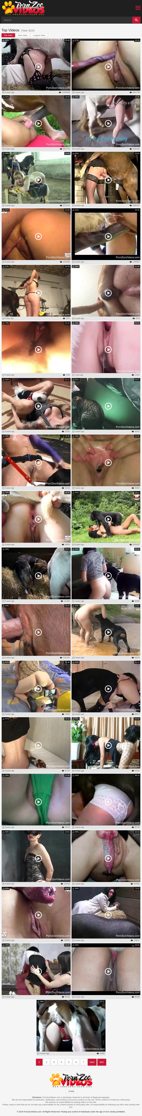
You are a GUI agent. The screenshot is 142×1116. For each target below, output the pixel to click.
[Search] (136, 20)
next (92, 1062)
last (102, 1062)
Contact (71, 1091)
